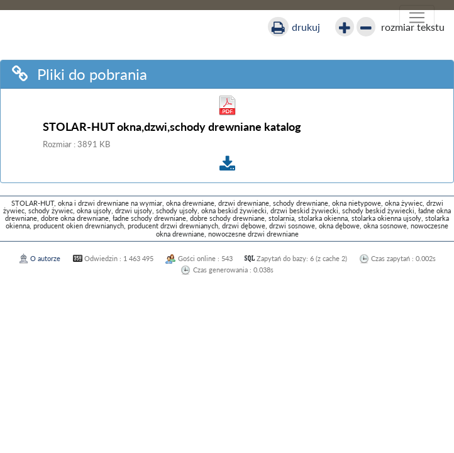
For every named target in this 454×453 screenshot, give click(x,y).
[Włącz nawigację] (417, 17)
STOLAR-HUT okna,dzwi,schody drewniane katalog (172, 126)
